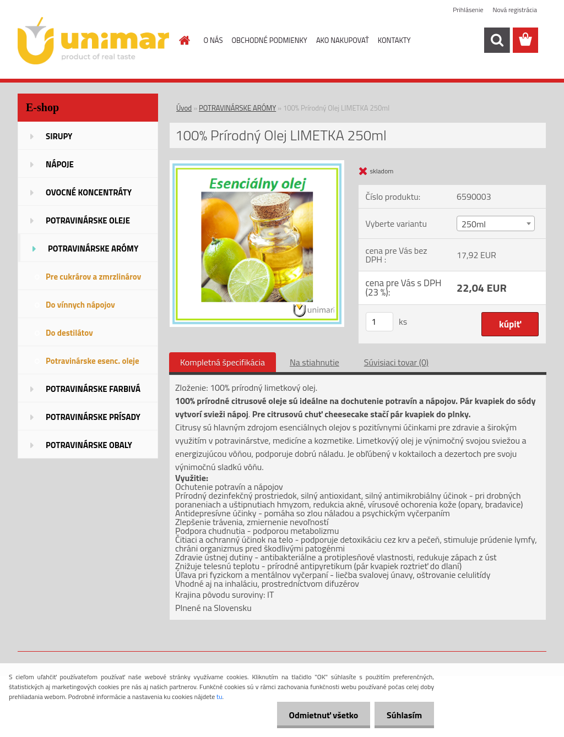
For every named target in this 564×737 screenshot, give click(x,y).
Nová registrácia (514, 9)
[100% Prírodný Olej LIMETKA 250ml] (257, 164)
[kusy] (379, 321)
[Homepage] (182, 40)
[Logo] (93, 40)
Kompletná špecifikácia (222, 362)
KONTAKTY (394, 40)
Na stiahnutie (314, 362)
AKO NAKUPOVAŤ (342, 40)
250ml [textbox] (474, 224)
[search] (496, 40)
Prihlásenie (468, 9)
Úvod (184, 107)
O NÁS (213, 40)
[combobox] (496, 223)
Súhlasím (402, 715)
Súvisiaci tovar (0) (396, 362)
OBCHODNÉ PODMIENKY (269, 40)
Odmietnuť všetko (318, 715)
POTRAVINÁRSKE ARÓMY (237, 107)
